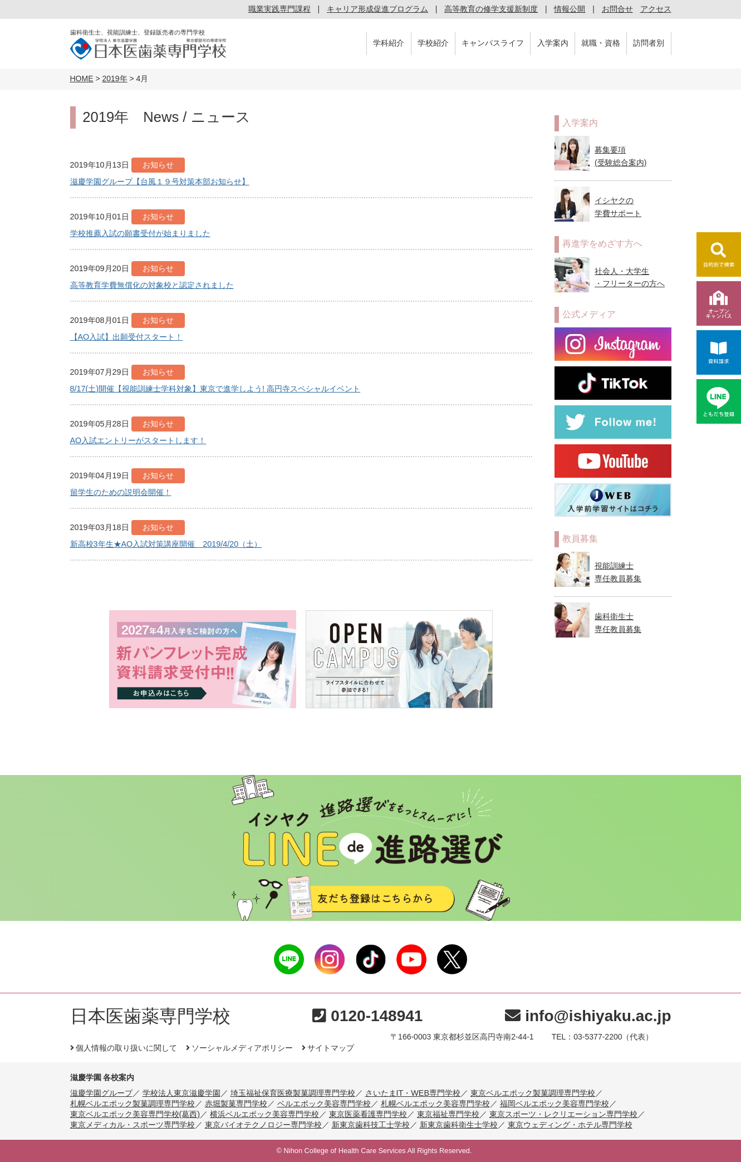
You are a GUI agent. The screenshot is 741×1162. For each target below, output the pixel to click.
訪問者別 (648, 42)
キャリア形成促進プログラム (377, 8)
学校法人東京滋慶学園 (181, 1093)
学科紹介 (388, 42)
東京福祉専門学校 (448, 1114)
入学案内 (552, 42)
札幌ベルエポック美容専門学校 (435, 1103)
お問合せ (617, 8)
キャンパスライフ (493, 42)
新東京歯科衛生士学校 (459, 1124)
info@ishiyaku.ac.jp (588, 1015)
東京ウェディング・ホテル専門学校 (570, 1124)
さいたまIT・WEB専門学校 (413, 1093)
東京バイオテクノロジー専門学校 (263, 1124)
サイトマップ (328, 1047)
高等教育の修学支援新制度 (491, 8)
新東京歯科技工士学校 (371, 1124)
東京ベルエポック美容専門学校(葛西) (135, 1114)
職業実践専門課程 (279, 8)
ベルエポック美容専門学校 (324, 1103)
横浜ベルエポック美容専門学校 (264, 1114)
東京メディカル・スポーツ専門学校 (132, 1124)
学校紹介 (433, 42)
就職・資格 (600, 42)
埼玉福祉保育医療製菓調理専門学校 (292, 1093)
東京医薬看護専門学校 (368, 1114)
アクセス (655, 8)
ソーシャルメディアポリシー (239, 1047)
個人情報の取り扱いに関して (123, 1047)
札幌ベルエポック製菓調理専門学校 (132, 1103)
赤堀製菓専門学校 (236, 1103)
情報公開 (569, 8)
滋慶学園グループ (101, 1093)
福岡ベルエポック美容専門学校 (554, 1103)
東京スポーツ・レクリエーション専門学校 (563, 1114)
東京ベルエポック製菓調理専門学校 (532, 1093)
